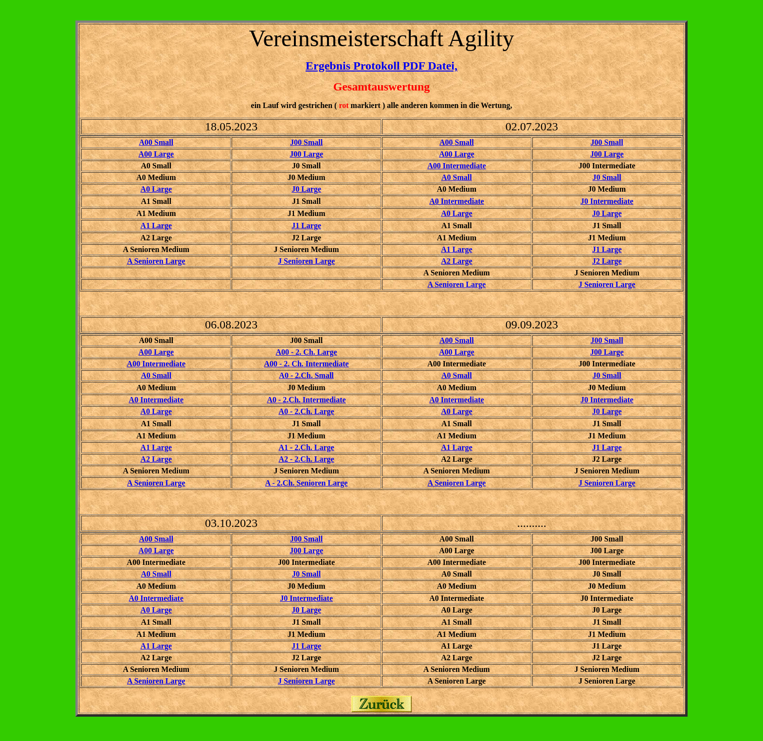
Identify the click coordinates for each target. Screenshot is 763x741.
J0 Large (306, 189)
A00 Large (156, 154)
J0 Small (607, 177)
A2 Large (456, 261)
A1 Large (156, 225)
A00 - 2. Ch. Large (306, 352)
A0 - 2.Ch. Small (306, 375)
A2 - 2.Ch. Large (306, 459)
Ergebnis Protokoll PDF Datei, (381, 65)
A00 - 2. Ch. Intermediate (306, 364)
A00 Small (156, 142)
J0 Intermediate (607, 201)
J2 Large (607, 261)
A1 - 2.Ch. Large (306, 447)
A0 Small (456, 177)
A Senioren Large (156, 261)
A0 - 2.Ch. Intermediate (306, 400)
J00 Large (306, 154)
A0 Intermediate (456, 201)
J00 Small (306, 142)
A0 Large (156, 189)
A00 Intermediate (456, 166)
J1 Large (306, 225)
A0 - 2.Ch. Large (306, 411)
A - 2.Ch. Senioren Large (306, 483)
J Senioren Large (306, 261)
